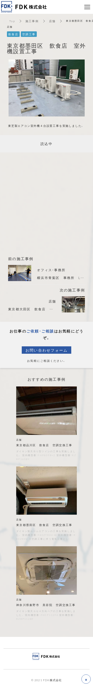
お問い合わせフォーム (46, 350)
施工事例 (32, 21)
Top (12, 21)
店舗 (52, 21)
